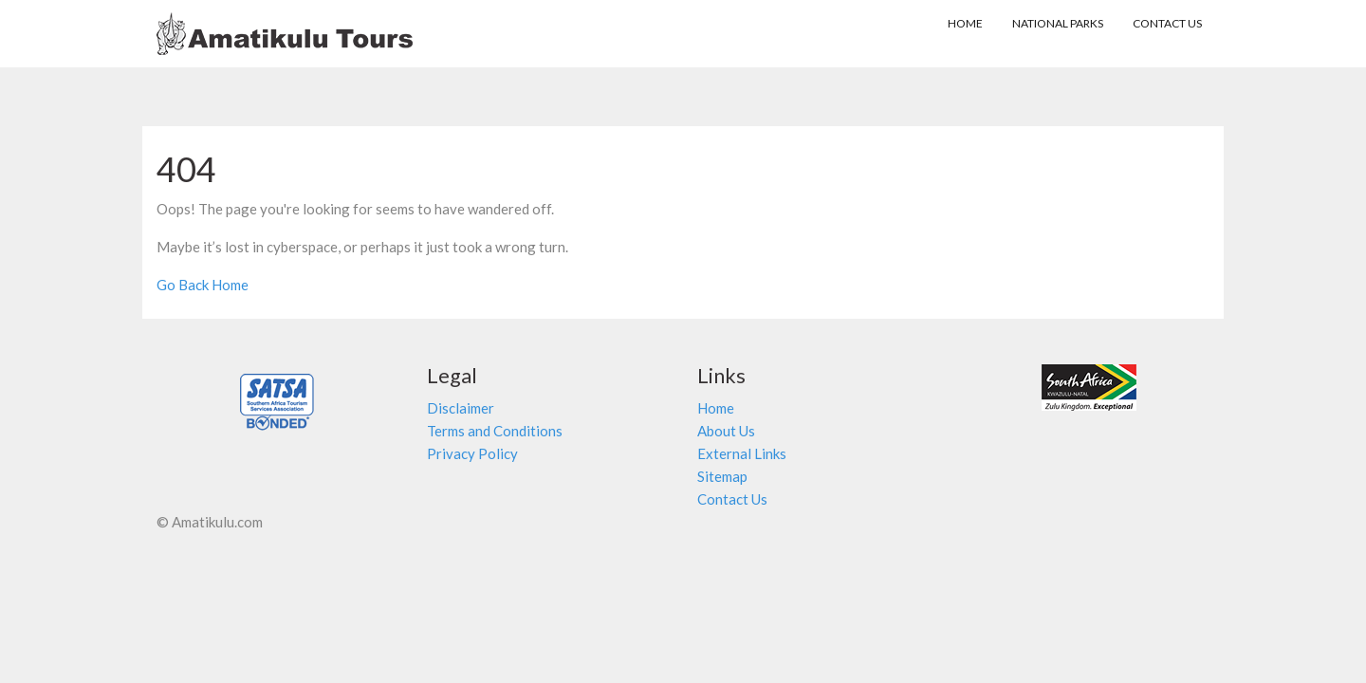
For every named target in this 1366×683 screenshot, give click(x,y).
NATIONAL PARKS (1057, 23)
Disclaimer (460, 407)
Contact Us (1167, 23)
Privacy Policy (472, 453)
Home (715, 407)
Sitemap (722, 476)
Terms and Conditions (495, 430)
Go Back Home (203, 284)
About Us (726, 430)
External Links (741, 453)
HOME (969, 22)
